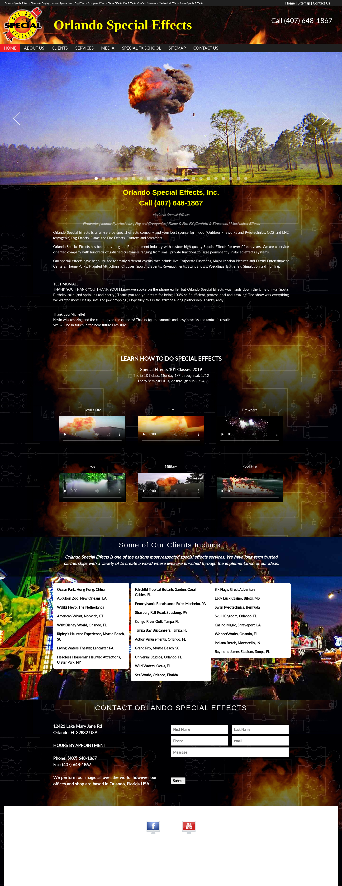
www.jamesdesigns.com (171, 862)
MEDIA (107, 48)
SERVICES (84, 48)
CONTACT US (205, 48)
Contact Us (321, 3)
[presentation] (199, 766)
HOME (10, 48)
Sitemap (304, 3)
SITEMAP (177, 48)
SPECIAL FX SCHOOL (141, 48)
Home (290, 3)
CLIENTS (60, 48)
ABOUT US (34, 48)
